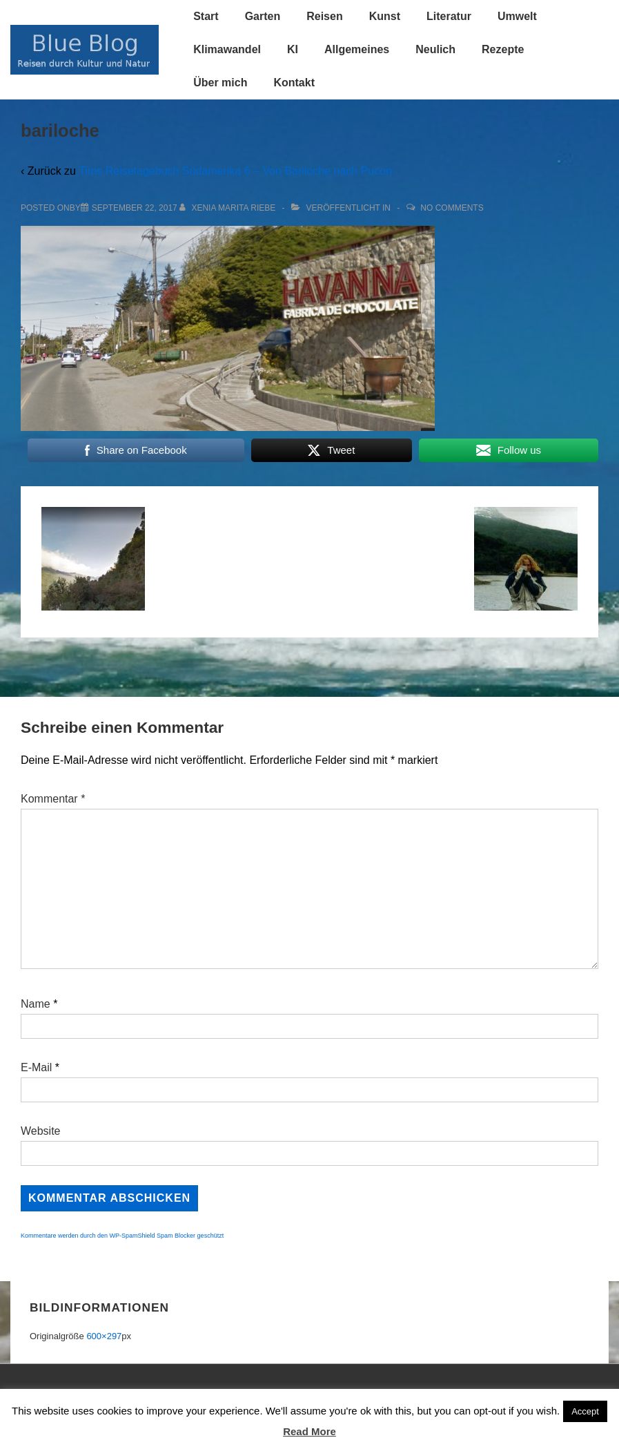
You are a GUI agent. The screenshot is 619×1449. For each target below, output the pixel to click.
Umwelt (517, 16)
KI (292, 49)
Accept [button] (585, 1411)
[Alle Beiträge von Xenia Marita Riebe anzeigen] (228, 208)
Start (205, 16)
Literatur (448, 16)
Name (35, 1004)
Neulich (435, 49)
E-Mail (36, 1067)
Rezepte (503, 49)
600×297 (103, 1336)
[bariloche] (134, 208)
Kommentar (53, 799)
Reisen (324, 16)
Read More (309, 1431)
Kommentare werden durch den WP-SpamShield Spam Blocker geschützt (122, 1235)
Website (41, 1131)
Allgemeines (356, 49)
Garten (263, 16)
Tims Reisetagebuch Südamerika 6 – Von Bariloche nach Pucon (235, 171)
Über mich (220, 82)
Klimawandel (227, 49)
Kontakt (294, 82)
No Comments (451, 208)
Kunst (384, 16)
